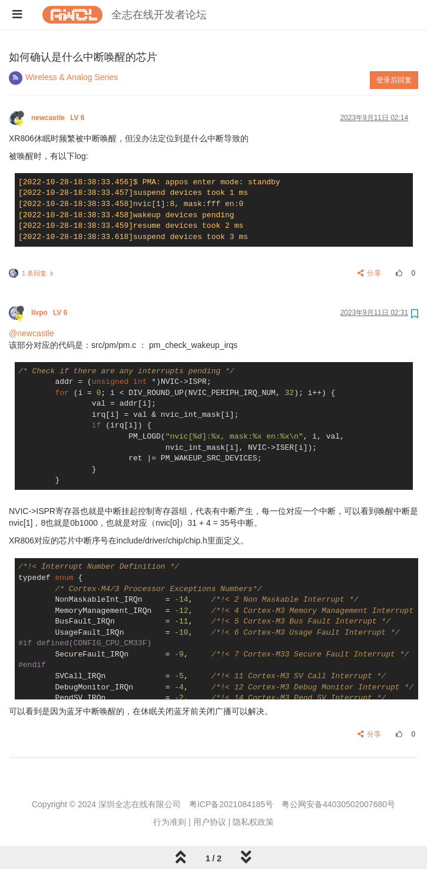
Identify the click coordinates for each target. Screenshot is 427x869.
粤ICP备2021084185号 (231, 804)
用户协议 (209, 822)
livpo (50, 313)
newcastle (59, 118)
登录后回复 (394, 80)
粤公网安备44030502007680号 (338, 804)
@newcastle (31, 333)
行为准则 (169, 822)
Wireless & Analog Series (71, 77)
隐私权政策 (253, 822)
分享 (369, 273)
